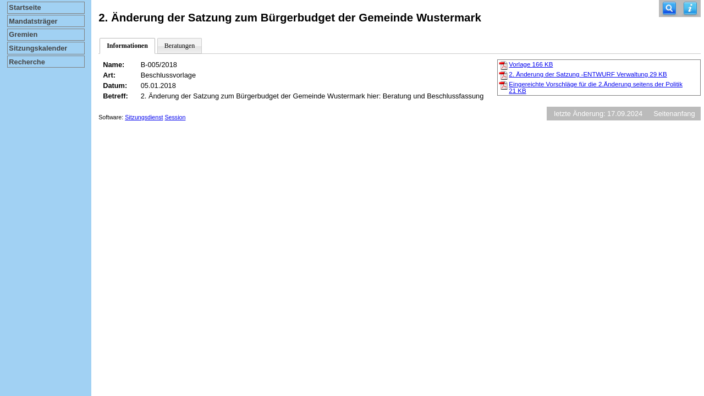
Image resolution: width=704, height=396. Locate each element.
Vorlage (531, 64)
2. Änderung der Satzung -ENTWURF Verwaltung (588, 74)
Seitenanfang (674, 113)
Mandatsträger (33, 21)
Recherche (27, 62)
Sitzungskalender (38, 48)
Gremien (23, 34)
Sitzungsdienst (144, 117)
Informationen (127, 46)
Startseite (25, 7)
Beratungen (179, 46)
